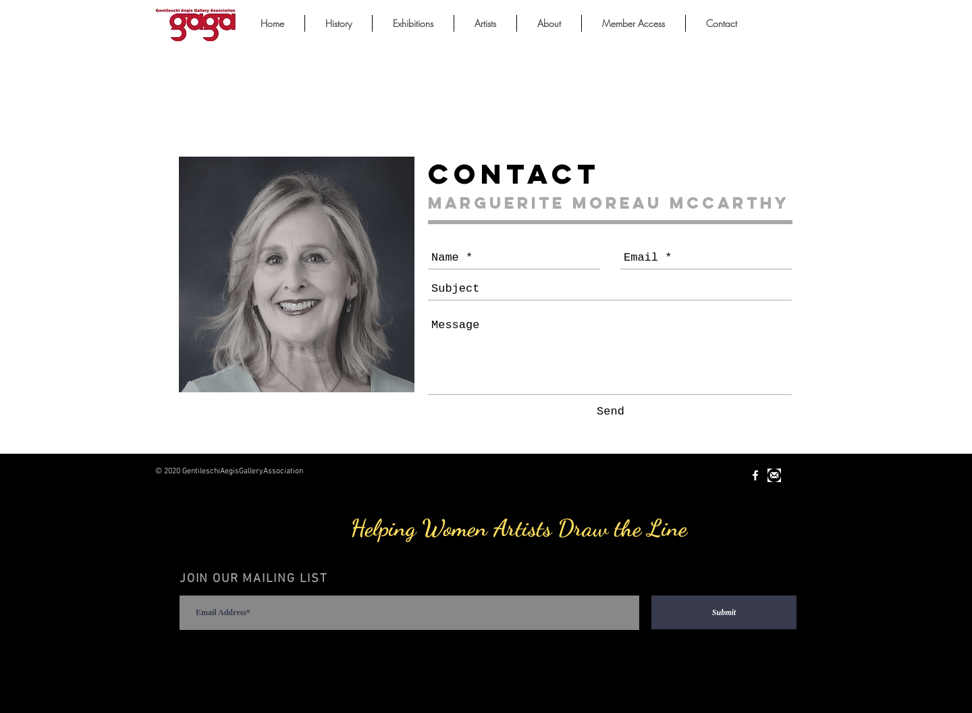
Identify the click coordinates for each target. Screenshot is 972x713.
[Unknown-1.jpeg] (774, 475)
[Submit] (723, 612)
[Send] (610, 412)
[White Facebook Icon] (755, 475)
